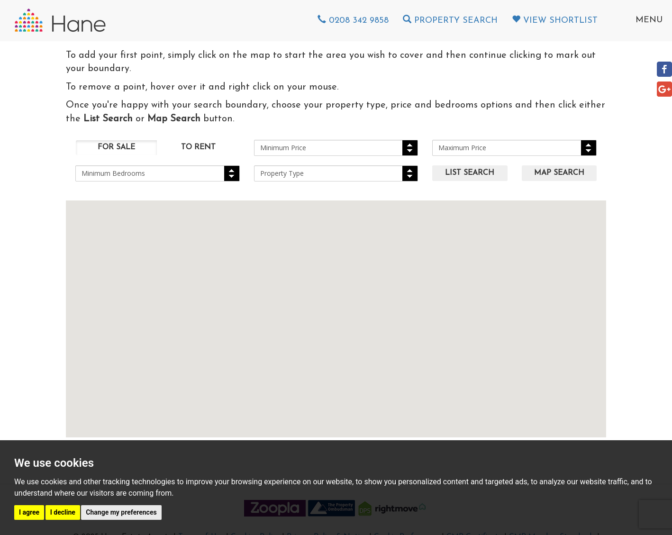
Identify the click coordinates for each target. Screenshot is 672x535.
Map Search (559, 173)
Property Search (450, 20)
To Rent (198, 147)
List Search (469, 173)
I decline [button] (62, 512)
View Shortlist (555, 20)
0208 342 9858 (353, 20)
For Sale (116, 147)
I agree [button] (29, 512)
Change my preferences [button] (121, 512)
